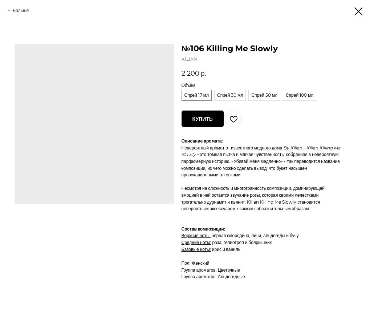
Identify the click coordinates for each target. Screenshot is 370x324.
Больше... (22, 10)
